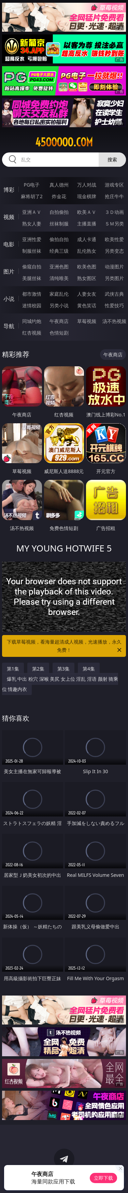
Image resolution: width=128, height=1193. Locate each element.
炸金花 (59, 196)
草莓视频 (86, 321)
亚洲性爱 (31, 239)
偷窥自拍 (31, 266)
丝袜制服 (59, 223)
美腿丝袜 (31, 278)
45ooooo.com (64, 142)
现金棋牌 (86, 196)
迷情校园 (31, 305)
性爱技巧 (114, 305)
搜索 (112, 159)
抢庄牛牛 (114, 196)
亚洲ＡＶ (31, 212)
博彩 (8, 189)
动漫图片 (114, 266)
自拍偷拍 (59, 212)
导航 (8, 326)
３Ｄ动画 (114, 212)
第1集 (13, 668)
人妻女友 (86, 294)
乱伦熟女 (86, 251)
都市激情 (31, 294)
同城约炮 (31, 321)
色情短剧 (59, 332)
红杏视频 (31, 332)
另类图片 (114, 278)
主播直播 (86, 223)
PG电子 (32, 184)
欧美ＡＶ (86, 212)
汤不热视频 (114, 321)
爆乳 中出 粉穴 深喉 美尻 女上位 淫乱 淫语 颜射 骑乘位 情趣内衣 (60, 684)
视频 (8, 217)
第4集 (89, 668)
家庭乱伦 (59, 294)
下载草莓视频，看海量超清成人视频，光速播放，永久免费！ (65, 646)
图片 (8, 271)
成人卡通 (86, 239)
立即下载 (103, 1178)
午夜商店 (59, 321)
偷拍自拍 (59, 239)
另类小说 (59, 305)
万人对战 (86, 184)
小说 (8, 299)
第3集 (63, 668)
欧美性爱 (114, 239)
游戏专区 (114, 184)
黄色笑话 (86, 305)
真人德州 (59, 184)
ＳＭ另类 (114, 223)
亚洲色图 (59, 266)
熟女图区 (86, 278)
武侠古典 (114, 294)
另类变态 (114, 251)
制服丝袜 (31, 251)
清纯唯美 (59, 278)
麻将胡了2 (32, 196)
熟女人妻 (31, 223)
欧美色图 (86, 266)
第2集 (38, 668)
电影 (8, 244)
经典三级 (59, 251)
